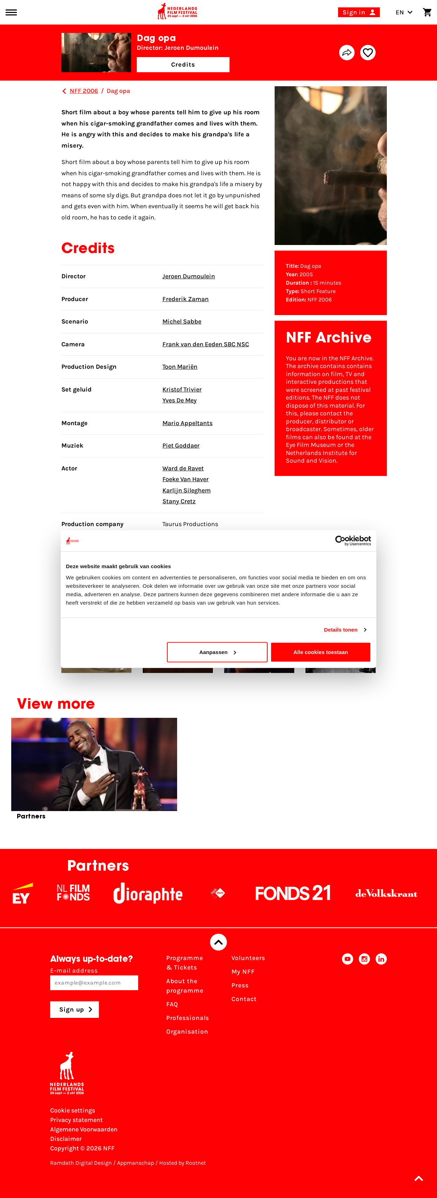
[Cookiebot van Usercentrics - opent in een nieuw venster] (340, 541)
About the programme (184, 985)
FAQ (172, 1004)
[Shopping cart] (427, 12)
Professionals (187, 1018)
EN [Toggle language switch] (404, 12)
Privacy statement (76, 1120)
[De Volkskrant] (396, 893)
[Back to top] (218, 942)
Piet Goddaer (181, 445)
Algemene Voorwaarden (83, 1129)
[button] (420, 1178)
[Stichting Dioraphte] (157, 893)
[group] (94, 772)
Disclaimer (66, 1139)
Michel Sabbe (181, 321)
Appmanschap (135, 1162)
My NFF (243, 971)
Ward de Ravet (183, 468)
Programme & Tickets (184, 962)
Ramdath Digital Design (81, 1162)
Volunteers (248, 958)
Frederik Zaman (185, 299)
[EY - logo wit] (32, 893)
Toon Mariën (179, 366)
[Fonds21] (303, 893)
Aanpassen (217, 652)
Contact (243, 999)
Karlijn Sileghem (186, 490)
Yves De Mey (179, 400)
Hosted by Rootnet (182, 1162)
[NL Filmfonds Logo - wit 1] (83, 893)
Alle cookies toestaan (321, 652)
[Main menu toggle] (11, 12)
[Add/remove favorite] (368, 52)
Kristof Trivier (182, 389)
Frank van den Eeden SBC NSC (205, 344)
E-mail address (94, 978)
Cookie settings (72, 1110)
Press (240, 985)
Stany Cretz (179, 501)
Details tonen (340, 630)
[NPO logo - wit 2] (227, 893)
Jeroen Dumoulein (188, 276)
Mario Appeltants (187, 423)
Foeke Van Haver (185, 479)
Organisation (187, 1031)
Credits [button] (183, 64)
